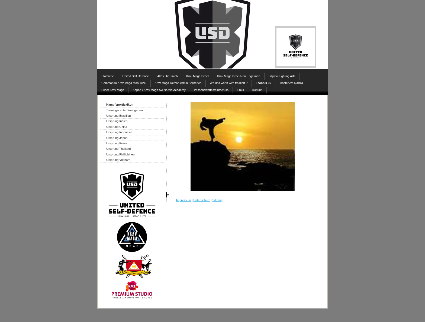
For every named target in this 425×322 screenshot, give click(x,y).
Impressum (183, 200)
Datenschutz (201, 200)
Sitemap (217, 200)
